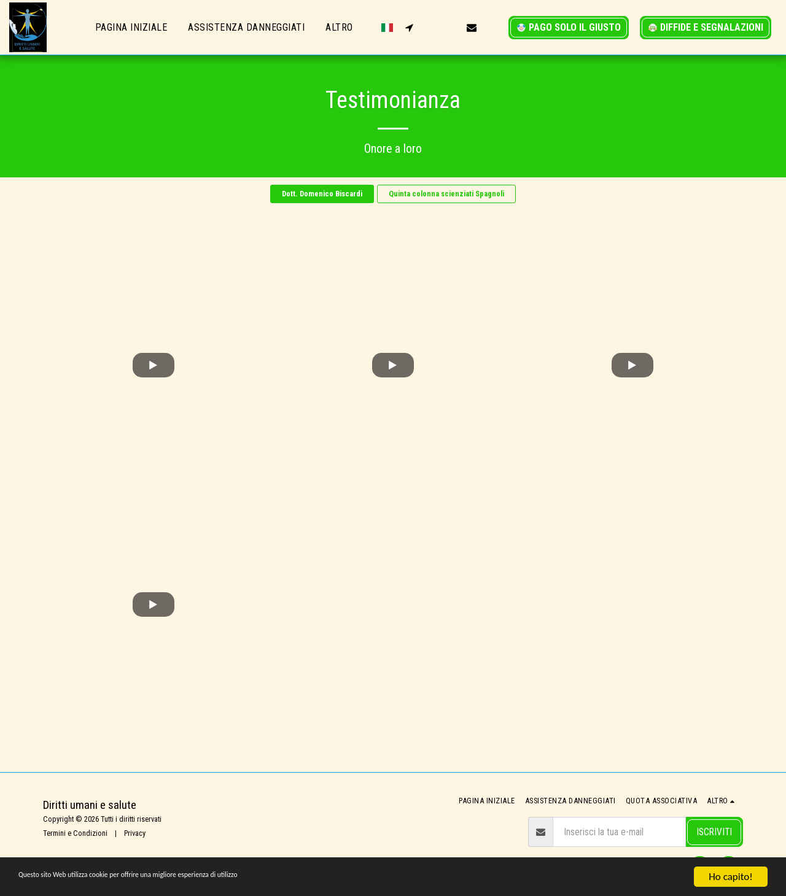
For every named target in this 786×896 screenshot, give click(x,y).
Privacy (135, 833)
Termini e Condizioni (75, 833)
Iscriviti (714, 832)
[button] (409, 27)
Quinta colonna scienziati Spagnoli (446, 193)
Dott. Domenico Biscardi (322, 193)
